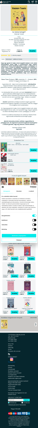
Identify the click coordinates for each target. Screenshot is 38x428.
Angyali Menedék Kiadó (14, 384)
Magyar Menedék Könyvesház (5, 2)
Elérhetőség (11, 365)
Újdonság (10, 347)
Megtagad (19, 240)
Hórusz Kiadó (11, 386)
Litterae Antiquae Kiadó (14, 390)
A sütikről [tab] (31, 191)
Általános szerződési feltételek (16, 376)
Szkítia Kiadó (11, 388)
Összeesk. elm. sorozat (14, 351)
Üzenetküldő (11, 369)
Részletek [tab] (19, 191)
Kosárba (32, 51)
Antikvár (10, 345)
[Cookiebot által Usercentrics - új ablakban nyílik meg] (30, 187)
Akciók (10, 349)
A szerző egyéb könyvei (19, 175)
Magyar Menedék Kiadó (14, 383)
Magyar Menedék (15, 409)
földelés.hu (19, 426)
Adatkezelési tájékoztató (14, 378)
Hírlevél (10, 367)
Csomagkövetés (12, 375)
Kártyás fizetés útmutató (14, 373)
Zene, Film (11, 344)
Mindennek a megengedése (19, 235)
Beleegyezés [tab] (6, 191)
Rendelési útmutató (13, 371)
